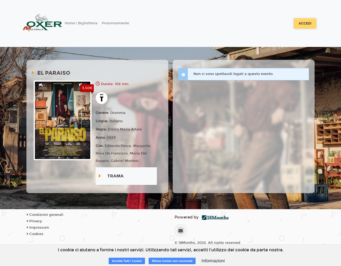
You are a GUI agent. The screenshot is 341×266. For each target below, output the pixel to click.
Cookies (35, 234)
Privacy (34, 221)
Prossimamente (115, 23)
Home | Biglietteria (81, 23)
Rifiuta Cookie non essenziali (172, 261)
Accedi (305, 23)
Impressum (38, 227)
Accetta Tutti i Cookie (127, 261)
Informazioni (213, 261)
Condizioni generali (45, 215)
